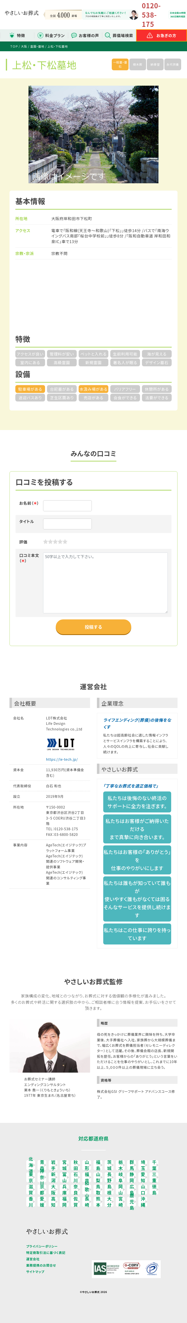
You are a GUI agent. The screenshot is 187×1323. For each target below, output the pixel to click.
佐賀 (76, 1202)
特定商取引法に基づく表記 (45, 1252)
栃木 (120, 1165)
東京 (31, 1177)
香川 (31, 1202)
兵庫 (64, 1189)
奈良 (76, 1189)
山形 (87, 1165)
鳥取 (98, 1189)
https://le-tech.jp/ (62, 759)
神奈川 (42, 1177)
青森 (42, 1165)
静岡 (132, 1177)
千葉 (154, 1165)
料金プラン (55, 35)
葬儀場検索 (123, 35)
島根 (109, 1189)
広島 (132, 1189)
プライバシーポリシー (42, 1246)
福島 (98, 1165)
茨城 (109, 1165)
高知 (53, 1202)
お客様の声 (89, 35)
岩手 (53, 1165)
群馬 (132, 1165)
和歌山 (87, 1189)
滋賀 (31, 1189)
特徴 (21, 35)
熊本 (98, 1202)
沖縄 (143, 1202)
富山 (64, 1177)
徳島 (154, 1189)
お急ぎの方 (167, 35)
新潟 (53, 1177)
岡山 (120, 1189)
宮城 (64, 1165)
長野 (109, 1177)
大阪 (53, 1189)
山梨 (98, 1177)
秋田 (76, 1165)
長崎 (87, 1202)
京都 (42, 1189)
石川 (76, 1177)
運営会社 (33, 1259)
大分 (109, 1202)
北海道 (31, 1165)
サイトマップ (35, 1271)
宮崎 (120, 1202)
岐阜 (120, 1177)
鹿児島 (132, 1202)
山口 (143, 1189)
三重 (154, 1177)
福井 (87, 1177)
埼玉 (143, 1165)
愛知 (143, 1177)
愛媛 (42, 1202)
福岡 (64, 1202)
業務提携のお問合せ (41, 1265)
